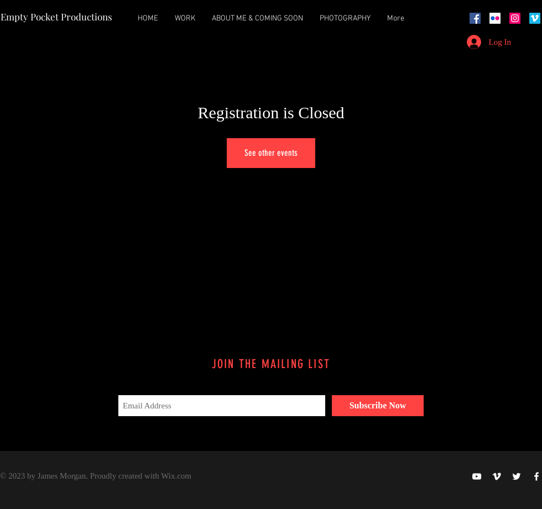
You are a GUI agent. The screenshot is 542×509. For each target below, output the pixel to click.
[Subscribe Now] (378, 405)
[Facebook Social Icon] (475, 18)
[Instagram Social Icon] (514, 18)
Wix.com (176, 475)
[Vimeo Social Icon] (534, 18)
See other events (271, 153)
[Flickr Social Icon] (495, 18)
